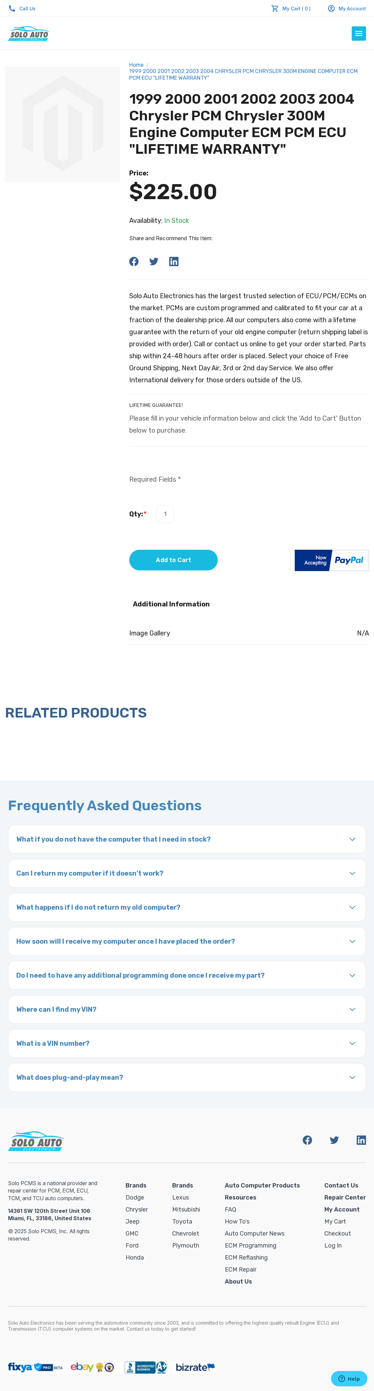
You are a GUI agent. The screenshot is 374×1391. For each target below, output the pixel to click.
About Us (238, 1281)
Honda (135, 1257)
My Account (346, 8)
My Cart (335, 1221)
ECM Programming (250, 1245)
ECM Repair (240, 1269)
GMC (132, 1233)
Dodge (135, 1197)
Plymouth (185, 1245)
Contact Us (341, 1185)
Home (136, 65)
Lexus (180, 1197)
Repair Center (345, 1197)
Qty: (137, 514)
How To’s (237, 1221)
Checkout (337, 1233)
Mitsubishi (186, 1209)
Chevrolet (185, 1233)
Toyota (182, 1221)
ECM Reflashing (246, 1257)
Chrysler (137, 1209)
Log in (333, 1245)
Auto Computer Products (262, 1185)
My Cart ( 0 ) (296, 8)
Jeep (133, 1221)
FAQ (230, 1209)
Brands (136, 1185)
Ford (132, 1245)
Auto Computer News (254, 1233)
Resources (240, 1197)
